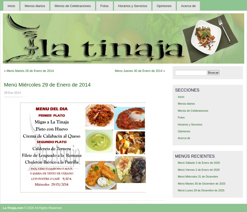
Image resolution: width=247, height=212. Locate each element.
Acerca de (188, 6)
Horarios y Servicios (132, 6)
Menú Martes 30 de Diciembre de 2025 (201, 183)
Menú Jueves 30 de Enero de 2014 (138, 71)
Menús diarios (35, 6)
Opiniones (164, 6)
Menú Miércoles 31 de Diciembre (198, 176)
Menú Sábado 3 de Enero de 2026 (199, 162)
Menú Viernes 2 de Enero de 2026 (199, 169)
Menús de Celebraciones (73, 6)
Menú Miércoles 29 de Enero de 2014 (47, 85)
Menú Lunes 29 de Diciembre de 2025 (201, 190)
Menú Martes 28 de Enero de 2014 (30, 71)
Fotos (104, 6)
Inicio (11, 6)
